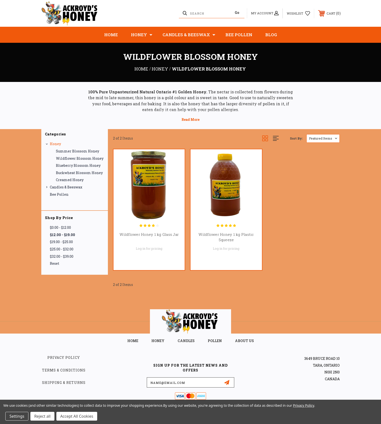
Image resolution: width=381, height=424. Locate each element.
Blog (271, 34)
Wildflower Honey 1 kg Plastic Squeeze (226, 237)
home (132, 340)
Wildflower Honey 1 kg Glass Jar (149, 234)
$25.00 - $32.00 (61, 249)
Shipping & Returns (64, 382)
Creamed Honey (70, 179)
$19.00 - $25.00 (61, 241)
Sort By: (296, 138)
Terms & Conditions (64, 370)
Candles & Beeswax (189, 35)
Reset (54, 263)
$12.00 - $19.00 (62, 234)
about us (244, 340)
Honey (141, 35)
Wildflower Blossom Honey (80, 158)
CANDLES (186, 340)
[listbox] (323, 138)
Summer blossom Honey (77, 151)
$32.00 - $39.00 (61, 256)
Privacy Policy (63, 357)
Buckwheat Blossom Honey (79, 172)
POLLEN (215, 340)
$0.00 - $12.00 (60, 227)
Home (111, 34)
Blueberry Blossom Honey (78, 165)
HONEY (158, 340)
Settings (16, 416)
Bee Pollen (238, 34)
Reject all (42, 416)
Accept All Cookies (76, 416)
